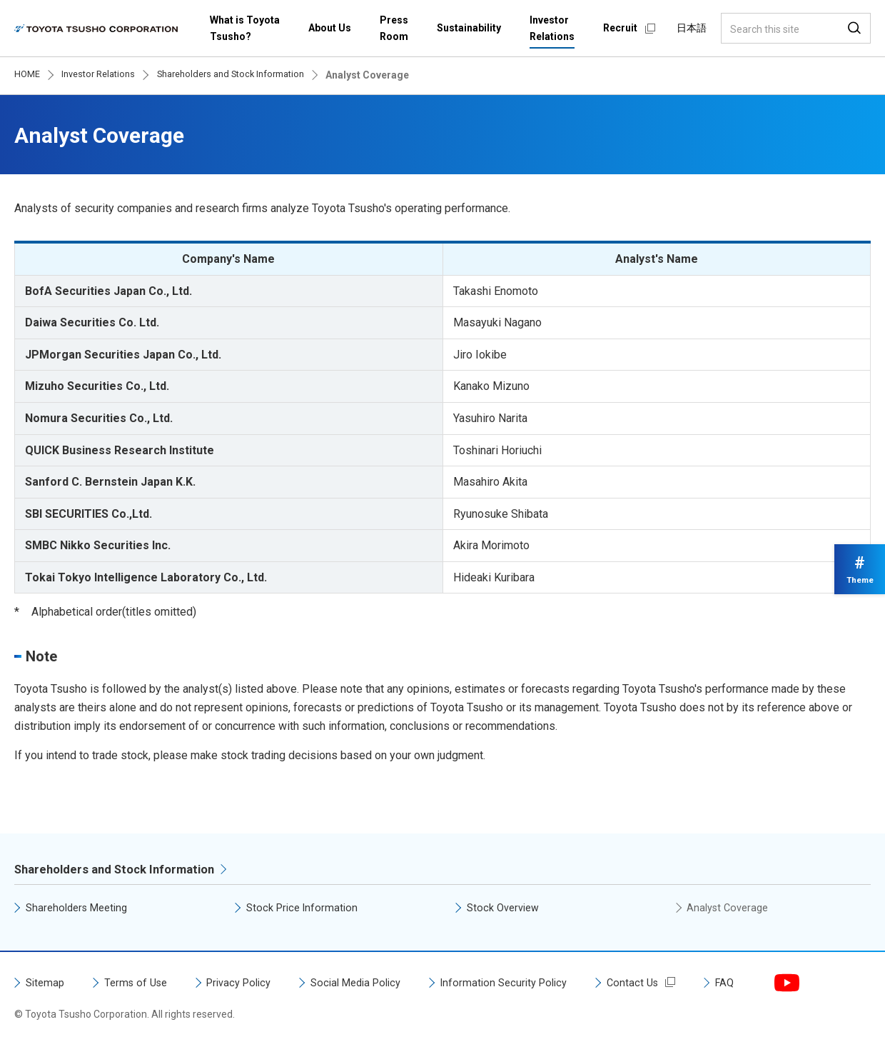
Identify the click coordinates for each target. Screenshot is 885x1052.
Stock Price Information (305, 909)
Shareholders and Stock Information (122, 870)
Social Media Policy (375, 984)
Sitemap (46, 984)
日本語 (692, 28)
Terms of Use (141, 984)
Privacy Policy (250, 984)
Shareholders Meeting (81, 909)
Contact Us (667, 984)
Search (854, 28)
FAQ (762, 984)
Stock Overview (506, 909)
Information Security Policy (532, 984)
